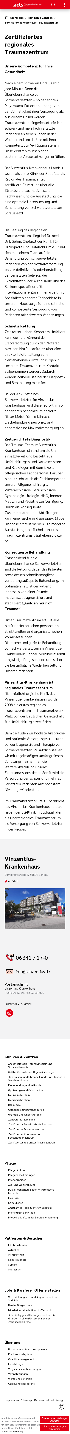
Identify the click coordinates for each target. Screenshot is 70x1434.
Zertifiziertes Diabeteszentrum (26, 1129)
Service (12, 1264)
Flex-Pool (13, 1197)
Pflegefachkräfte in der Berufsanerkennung (33, 1217)
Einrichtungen (16, 1364)
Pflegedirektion (17, 1170)
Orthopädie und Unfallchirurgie (26, 1109)
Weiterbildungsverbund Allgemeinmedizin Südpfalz (32, 1298)
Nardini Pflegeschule (20, 1305)
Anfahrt (13, 881)
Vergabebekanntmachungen (24, 1369)
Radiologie (14, 1104)
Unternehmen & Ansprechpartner (27, 1349)
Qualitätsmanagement (21, 1359)
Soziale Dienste (17, 1259)
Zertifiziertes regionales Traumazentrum (31, 22)
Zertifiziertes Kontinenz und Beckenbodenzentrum (24, 1135)
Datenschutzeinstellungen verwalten (54, 1419)
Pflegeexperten (17, 1179)
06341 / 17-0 (32, 957)
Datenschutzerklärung (48, 1400)
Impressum (14, 1269)
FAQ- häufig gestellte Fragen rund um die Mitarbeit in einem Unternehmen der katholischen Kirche (31, 1318)
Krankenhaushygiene (20, 1354)
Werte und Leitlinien (20, 1378)
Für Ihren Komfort (18, 1245)
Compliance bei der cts (21, 1383)
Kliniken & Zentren (40, 17)
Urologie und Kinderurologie (25, 1114)
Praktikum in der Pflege (21, 1212)
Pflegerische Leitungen (21, 1174)
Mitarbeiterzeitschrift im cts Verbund (29, 1310)
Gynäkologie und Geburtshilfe (25, 1090)
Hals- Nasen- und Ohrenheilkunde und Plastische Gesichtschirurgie (36, 1078)
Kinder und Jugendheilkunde (24, 1085)
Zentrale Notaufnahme (21, 1119)
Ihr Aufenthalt (16, 1254)
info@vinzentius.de (33, 971)
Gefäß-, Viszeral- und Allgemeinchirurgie (31, 1072)
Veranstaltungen (18, 1373)
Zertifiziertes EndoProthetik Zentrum (30, 1124)
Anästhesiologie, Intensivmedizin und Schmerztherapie (30, 1065)
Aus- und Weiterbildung (21, 1184)
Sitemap (26, 1400)
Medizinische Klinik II (20, 1099)
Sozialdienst (15, 1202)
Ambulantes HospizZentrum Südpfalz (30, 1207)
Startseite (17, 17)
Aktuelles (13, 1249)
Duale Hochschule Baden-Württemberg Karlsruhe (31, 1191)
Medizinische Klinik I (19, 1095)
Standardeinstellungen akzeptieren (54, 1427)
